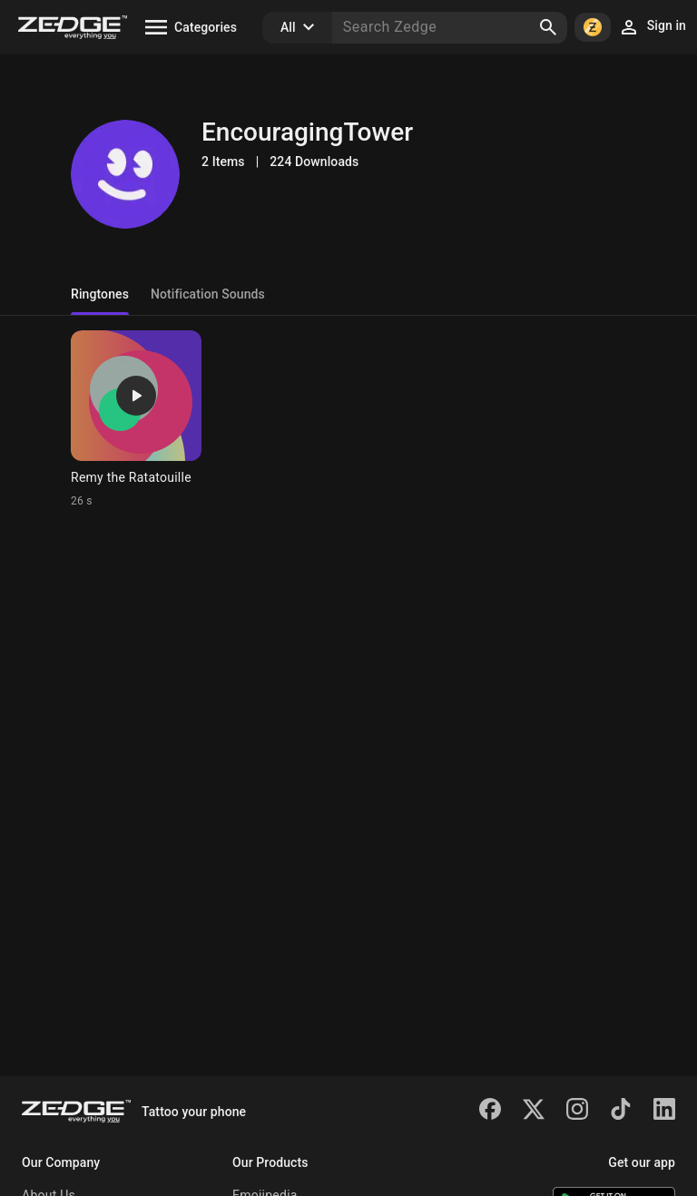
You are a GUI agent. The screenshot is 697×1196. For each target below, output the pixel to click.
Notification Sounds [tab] (208, 294)
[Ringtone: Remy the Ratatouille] (136, 419)
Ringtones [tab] (100, 294)
